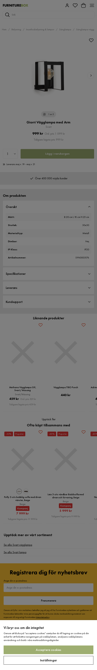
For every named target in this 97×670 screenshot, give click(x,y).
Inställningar (48, 660)
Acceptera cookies (48, 650)
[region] (48, 645)
